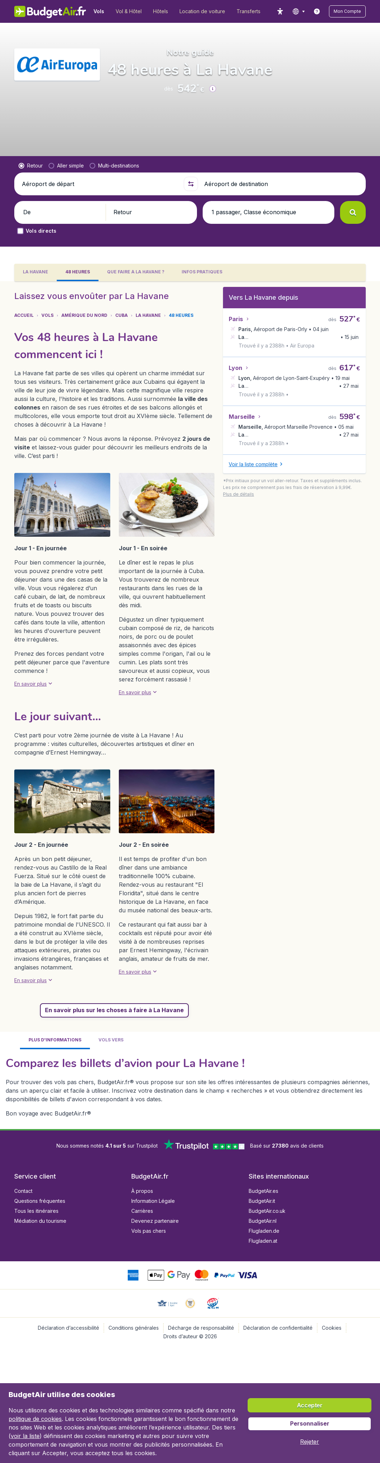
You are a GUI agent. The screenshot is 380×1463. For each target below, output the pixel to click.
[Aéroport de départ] (99, 183)
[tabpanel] (190, 705)
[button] (347, 11)
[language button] (298, 11)
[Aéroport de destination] (282, 183)
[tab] (35, 272)
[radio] (31, 166)
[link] (316, 11)
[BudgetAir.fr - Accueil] (50, 11)
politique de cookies (35, 1418)
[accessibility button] (280, 11)
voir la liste (25, 1435)
